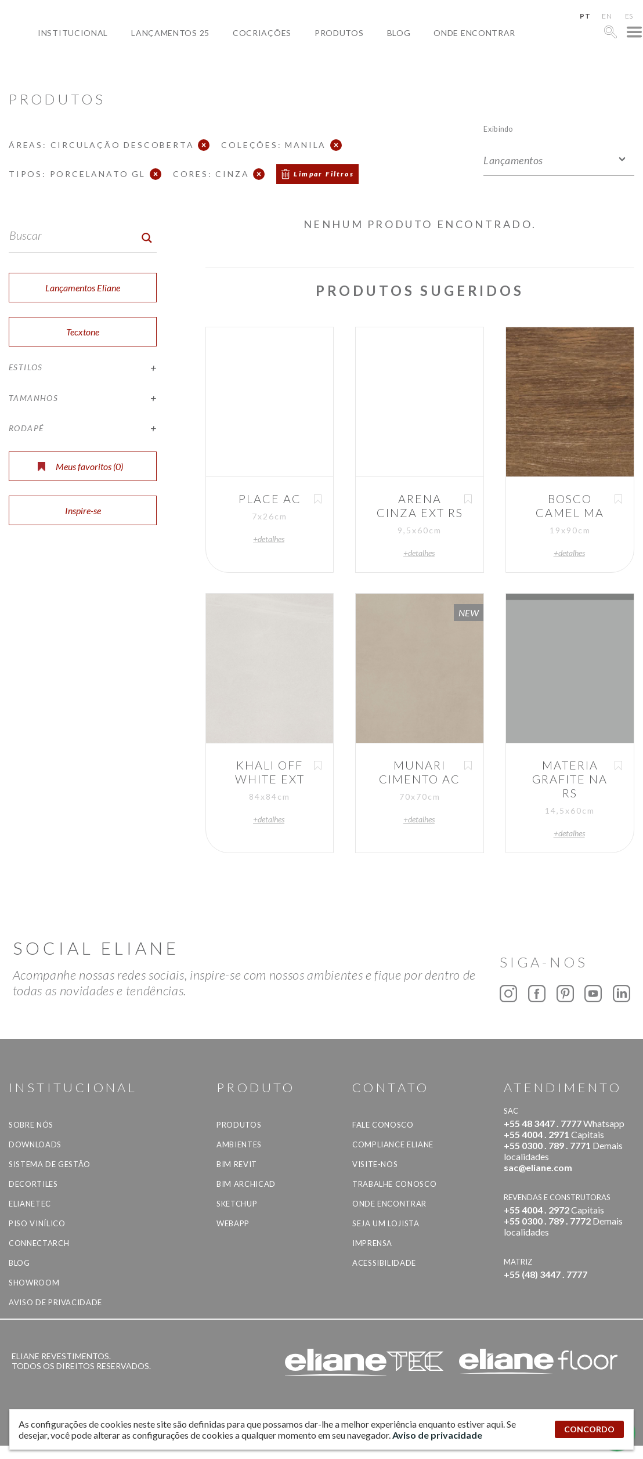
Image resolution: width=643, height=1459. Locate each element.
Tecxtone (82, 331)
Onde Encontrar (474, 33)
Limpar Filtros (324, 173)
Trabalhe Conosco (394, 1184)
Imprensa (372, 1243)
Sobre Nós (31, 1124)
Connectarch (39, 1243)
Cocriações (262, 33)
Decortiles (33, 1184)
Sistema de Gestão (50, 1164)
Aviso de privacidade (55, 1302)
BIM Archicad (246, 1184)
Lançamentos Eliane (82, 287)
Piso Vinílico (37, 1223)
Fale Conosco (383, 1124)
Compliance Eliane (393, 1144)
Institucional (73, 33)
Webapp (233, 1223)
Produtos (339, 33)
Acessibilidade (384, 1262)
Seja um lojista (386, 1223)
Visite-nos (375, 1164)
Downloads (35, 1144)
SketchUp (236, 1203)
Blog (399, 33)
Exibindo (498, 128)
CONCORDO (589, 1429)
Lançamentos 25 (170, 33)
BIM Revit (236, 1164)
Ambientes (239, 1144)
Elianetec (30, 1203)
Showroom (34, 1282)
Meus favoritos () (80, 466)
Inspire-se (83, 510)
